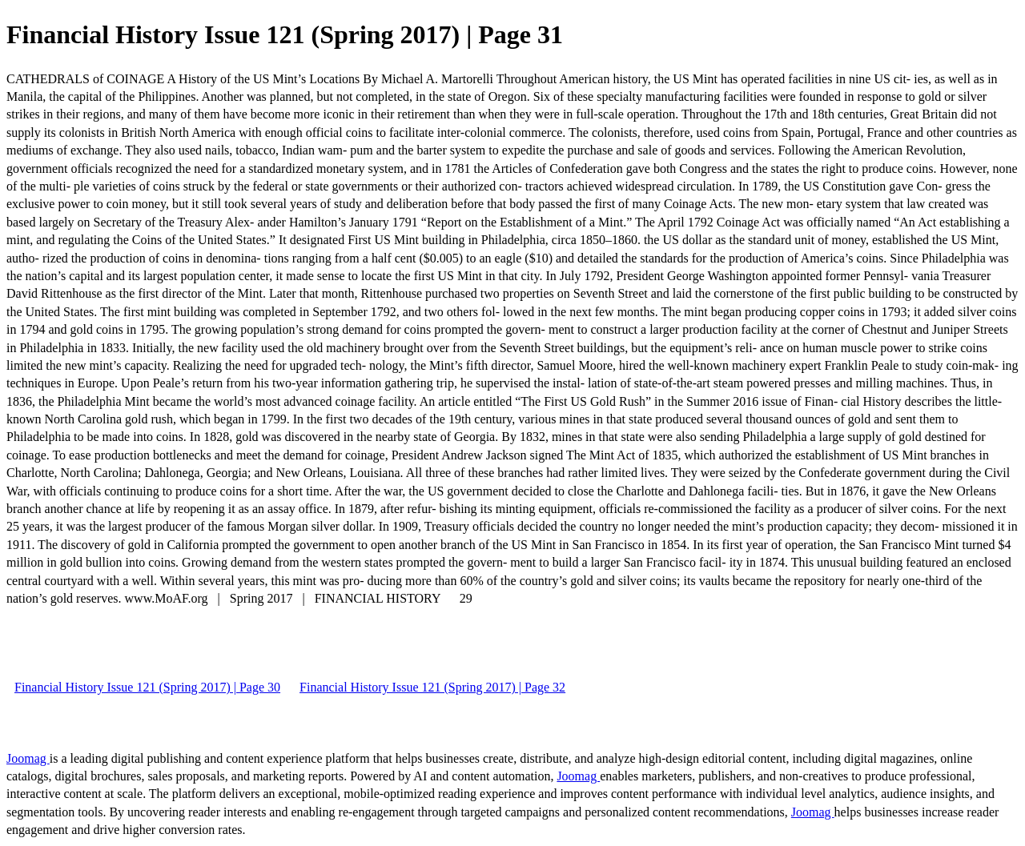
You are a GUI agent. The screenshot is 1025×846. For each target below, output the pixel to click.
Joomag (28, 758)
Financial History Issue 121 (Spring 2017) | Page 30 (147, 687)
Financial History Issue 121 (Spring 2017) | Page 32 (432, 687)
